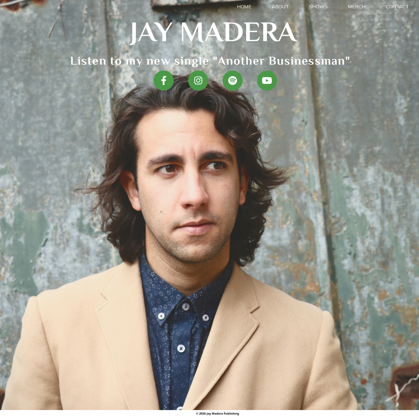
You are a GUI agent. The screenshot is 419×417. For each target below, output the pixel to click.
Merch (357, 6)
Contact (397, 6)
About (280, 6)
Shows (318, 6)
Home (244, 6)
